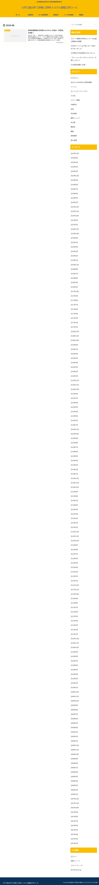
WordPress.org (76, 870)
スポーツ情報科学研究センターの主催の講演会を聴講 (84, 39)
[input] (83, 24)
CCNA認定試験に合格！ (79, 65)
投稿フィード (75, 861)
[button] (95, 24)
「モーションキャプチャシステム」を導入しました (83, 58)
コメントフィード (77, 865)
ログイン (74, 856)
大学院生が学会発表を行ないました (83, 53)
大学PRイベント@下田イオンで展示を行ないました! (83, 47)
